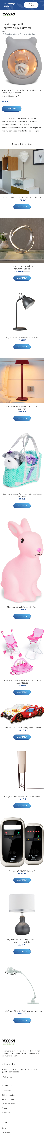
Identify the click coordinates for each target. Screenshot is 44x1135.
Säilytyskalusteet (8, 1095)
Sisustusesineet (8, 1099)
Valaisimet (16, 90)
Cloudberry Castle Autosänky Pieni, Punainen (22, 727)
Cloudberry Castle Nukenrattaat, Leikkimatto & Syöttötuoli (22, 681)
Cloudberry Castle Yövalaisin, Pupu (22, 607)
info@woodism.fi (8, 1077)
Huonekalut (6, 1091)
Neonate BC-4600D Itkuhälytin (22, 871)
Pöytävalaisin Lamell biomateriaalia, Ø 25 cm (22, 197)
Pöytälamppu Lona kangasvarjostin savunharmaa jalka (22, 940)
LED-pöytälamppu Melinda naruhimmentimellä (22, 267)
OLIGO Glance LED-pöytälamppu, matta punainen (22, 407)
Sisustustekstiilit (8, 1104)
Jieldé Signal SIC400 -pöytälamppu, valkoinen (22, 1011)
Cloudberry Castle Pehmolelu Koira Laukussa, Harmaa (22, 495)
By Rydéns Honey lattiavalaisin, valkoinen (22, 796)
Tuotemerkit (26, 90)
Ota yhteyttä (7, 1132)
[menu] (40, 14)
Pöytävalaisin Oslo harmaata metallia (22, 337)
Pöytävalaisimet (14, 93)
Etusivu (4, 31)
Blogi (4, 1128)
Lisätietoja (12, 109)
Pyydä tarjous (31, 5)
